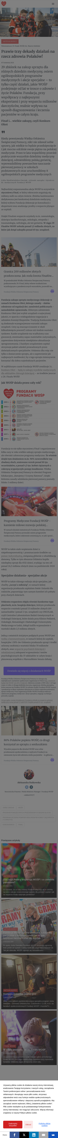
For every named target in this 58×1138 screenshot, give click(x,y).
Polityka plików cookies (44, 1125)
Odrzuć (28, 1125)
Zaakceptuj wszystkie (12, 1125)
